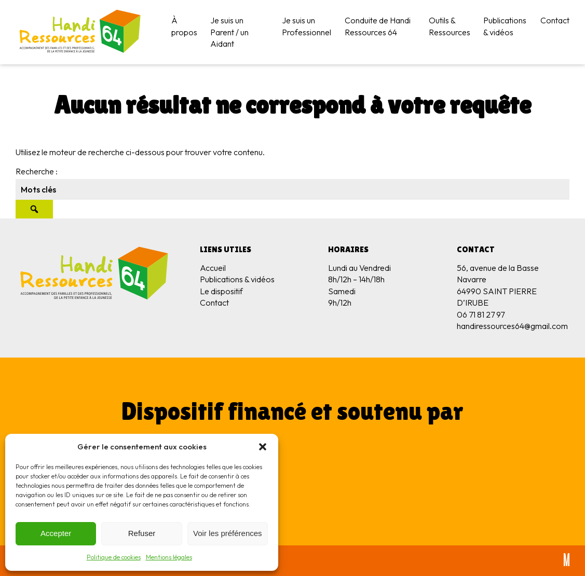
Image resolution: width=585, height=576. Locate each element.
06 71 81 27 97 (481, 314)
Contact (554, 20)
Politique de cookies (114, 557)
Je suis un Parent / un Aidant (229, 32)
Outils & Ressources (449, 26)
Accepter (55, 533)
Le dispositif (221, 291)
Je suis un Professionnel (306, 26)
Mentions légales (169, 557)
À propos (184, 26)
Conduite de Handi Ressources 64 (378, 26)
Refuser (142, 533)
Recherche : (37, 171)
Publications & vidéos (504, 26)
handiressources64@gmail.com (512, 326)
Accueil (213, 268)
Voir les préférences (227, 533)
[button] (262, 447)
